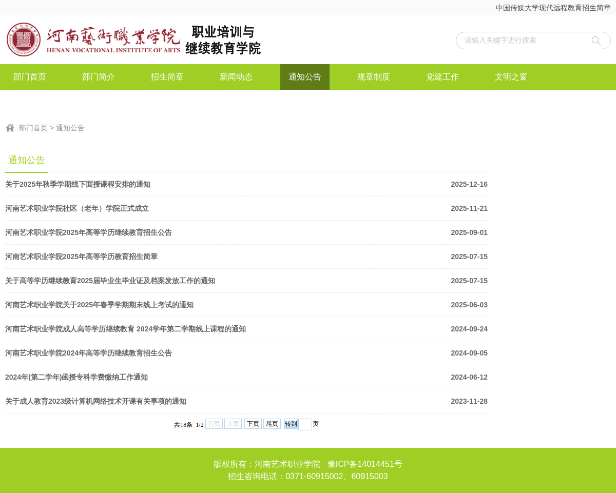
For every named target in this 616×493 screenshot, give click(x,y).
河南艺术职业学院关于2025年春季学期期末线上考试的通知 (246, 304)
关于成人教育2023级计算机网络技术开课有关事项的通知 (246, 401)
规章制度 (373, 76)
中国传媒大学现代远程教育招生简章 (553, 8)
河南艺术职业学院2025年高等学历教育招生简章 (246, 256)
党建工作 (442, 76)
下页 (253, 423)
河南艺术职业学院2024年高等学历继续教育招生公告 (246, 353)
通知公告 (304, 76)
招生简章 (167, 76)
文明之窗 (511, 76)
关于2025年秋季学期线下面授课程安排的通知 (246, 184)
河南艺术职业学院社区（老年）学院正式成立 (246, 208)
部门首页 (29, 76)
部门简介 (98, 76)
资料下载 (29, 102)
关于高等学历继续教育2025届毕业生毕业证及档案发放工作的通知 (246, 280)
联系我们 (98, 102)
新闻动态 (236, 76)
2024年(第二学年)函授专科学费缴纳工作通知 (246, 377)
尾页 (272, 423)
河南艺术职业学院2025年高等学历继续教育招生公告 (246, 232)
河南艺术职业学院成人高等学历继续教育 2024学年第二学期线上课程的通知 (246, 329)
